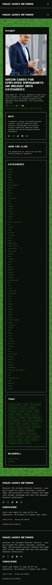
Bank (9, 177)
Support (11, 365)
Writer (10, 388)
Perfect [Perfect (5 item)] (20, 430)
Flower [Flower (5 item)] (22, 411)
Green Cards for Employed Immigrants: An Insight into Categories (24, 84)
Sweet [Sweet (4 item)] (20, 439)
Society (11, 357)
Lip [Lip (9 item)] (18, 423)
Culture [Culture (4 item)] (23, 408)
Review (10, 328)
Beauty (10, 180)
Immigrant (26, 108)
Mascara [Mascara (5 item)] (35, 423)
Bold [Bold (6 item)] (25, 404)
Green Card (19, 108)
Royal (10, 333)
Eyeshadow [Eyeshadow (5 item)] (12, 411)
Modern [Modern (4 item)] (11, 427)
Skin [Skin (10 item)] (28, 436)
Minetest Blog (13, 458)
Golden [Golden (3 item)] (11, 414)
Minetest (11, 461)
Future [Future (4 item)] (29, 411)
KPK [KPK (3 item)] (24, 420)
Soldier (11, 359)
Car (9, 195)
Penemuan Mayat (37, 108)
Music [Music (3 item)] (19, 427)
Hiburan (11, 272)
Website (11, 383)
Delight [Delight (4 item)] (32, 408)
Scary (10, 335)
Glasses (11, 254)
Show (9, 349)
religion (11, 325)
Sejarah (11, 346)
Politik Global (13, 320)
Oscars (10, 314)
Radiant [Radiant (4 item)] (12, 433)
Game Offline (13, 246)
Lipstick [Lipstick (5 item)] (26, 423)
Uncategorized (13, 378)
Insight (31, 108)
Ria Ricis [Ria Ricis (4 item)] (32, 433)
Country (11, 209)
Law (9, 298)
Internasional (13, 280)
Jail (9, 283)
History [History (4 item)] (27, 414)
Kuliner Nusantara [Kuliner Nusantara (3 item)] (34, 420)
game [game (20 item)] (37, 411)
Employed (13, 108)
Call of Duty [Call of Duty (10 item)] (35, 404)
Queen (10, 322)
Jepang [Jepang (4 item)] (22, 417)
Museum (10, 309)
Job (9, 285)
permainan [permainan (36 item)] (30, 430)
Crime (10, 211)
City (9, 203)
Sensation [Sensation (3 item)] (19, 436)
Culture (11, 214)
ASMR (9, 174)
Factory (11, 227)
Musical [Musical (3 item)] (27, 427)
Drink (10, 219)
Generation (12, 251)
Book (9, 190)
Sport (10, 362)
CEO (9, 201)
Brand (10, 193)
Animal (10, 169)
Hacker (10, 262)
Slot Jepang (12, 354)
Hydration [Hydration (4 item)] (12, 417)
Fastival (11, 232)
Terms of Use (7, 519)
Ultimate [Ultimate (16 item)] (12, 443)
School (10, 338)
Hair (9, 264)
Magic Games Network (18, 4)
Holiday (11, 277)
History (11, 275)
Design (10, 217)
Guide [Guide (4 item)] (19, 414)
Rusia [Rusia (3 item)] (11, 436)
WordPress (17, 524)
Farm (9, 230)
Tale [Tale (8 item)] (26, 439)
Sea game (11, 341)
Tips (9, 372)
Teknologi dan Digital (16, 370)
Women (10, 386)
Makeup (10, 304)
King (9, 296)
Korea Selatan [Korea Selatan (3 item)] (14, 420)
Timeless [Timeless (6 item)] (35, 439)
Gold (9, 256)
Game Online (12, 248)
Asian (10, 172)
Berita (10, 182)
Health (10, 267)
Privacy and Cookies (22, 519)
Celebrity (11, 198)
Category (7, 108)
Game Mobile (12, 243)
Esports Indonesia (14, 222)
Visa (20, 105)
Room (9, 330)
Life (9, 301)
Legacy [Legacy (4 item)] (11, 423)
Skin (9, 351)
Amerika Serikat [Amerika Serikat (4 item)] (15, 404)
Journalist (12, 291)
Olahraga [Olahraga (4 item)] (36, 427)
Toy (9, 375)
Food (9, 238)
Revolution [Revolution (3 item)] (22, 433)
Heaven (10, 269)
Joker (10, 288)
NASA (9, 312)
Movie (10, 306)
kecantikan (12, 293)
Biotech (11, 188)
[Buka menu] (48, 4)
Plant (10, 317)
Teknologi (11, 367)
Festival (11, 235)
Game (9, 240)
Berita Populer (13, 185)
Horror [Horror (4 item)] (35, 414)
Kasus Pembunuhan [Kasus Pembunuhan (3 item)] (33, 417)
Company (11, 206)
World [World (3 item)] (28, 443)
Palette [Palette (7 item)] (12, 430)
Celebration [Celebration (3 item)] (13, 408)
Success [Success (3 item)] (12, 439)
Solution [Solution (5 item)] (36, 436)
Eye (9, 225)
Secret (10, 343)
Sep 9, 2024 (12, 105)
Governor (11, 259)
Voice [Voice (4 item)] (21, 443)
